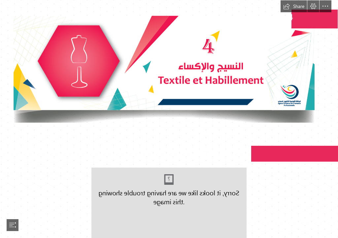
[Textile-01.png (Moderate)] (169, 61)
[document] (169, 119)
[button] (294, 6)
